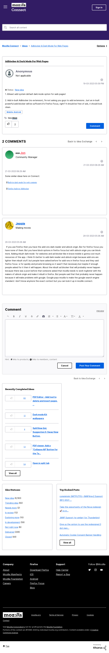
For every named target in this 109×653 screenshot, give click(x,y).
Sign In (99, 7)
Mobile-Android (14, 112)
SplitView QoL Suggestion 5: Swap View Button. (45, 432)
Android (34, 579)
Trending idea (11, 503)
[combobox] (54, 27)
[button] (8, 124)
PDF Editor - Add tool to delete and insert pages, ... (45, 401)
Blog (32, 587)
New (12, 118)
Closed (8, 537)
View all (13, 473)
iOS (31, 574)
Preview (100, 311)
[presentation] (8, 316)
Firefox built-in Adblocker (18, 189)
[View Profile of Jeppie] (20, 223)
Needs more (11, 508)
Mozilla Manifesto (12, 574)
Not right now (11, 527)
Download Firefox (39, 570)
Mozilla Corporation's (16, 627)
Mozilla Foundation (13, 579)
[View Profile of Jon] (22, 153)
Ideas (25, 46)
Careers (7, 583)
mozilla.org (36, 615)
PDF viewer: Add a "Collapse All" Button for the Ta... (45, 449)
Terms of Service (56, 615)
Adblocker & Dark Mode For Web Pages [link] (49, 46)
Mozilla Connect (19, 7)
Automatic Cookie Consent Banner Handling (80, 535)
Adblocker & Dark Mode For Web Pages (26, 61)
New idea (19, 90)
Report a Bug (63, 574)
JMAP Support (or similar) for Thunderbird (79, 517)
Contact (6, 620)
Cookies (90, 615)
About (6, 570)
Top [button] (7, 646)
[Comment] (95, 126)
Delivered (9, 532)
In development (12, 522)
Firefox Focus (37, 583)
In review (9, 512)
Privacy (75, 615)
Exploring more (12, 517)
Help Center (62, 570)
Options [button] (101, 46)
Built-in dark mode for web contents (22, 182)
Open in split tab (41, 463)
